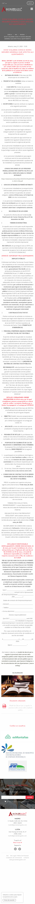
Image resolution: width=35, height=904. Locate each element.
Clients (30, 3)
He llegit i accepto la (18, 801)
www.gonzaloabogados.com (17, 859)
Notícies (22, 34)
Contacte (26, 857)
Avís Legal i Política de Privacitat (19, 855)
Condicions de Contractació (14, 857)
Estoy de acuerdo (9, 900)
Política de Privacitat (23, 801)
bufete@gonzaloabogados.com (17, 836)
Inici (16, 34)
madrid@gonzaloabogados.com (17, 825)
